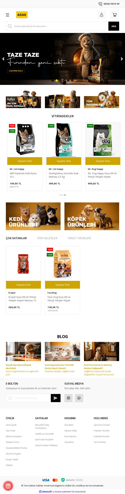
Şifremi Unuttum (14, 436)
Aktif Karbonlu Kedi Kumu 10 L (100, 175)
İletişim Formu (12, 442)
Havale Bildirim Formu (16, 447)
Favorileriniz (70, 436)
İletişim (9, 465)
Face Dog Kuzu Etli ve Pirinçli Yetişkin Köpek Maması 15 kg (59, 175)
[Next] (121, 59)
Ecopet (11, 292)
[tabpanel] (62, 59)
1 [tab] (52, 80)
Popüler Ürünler (102, 430)
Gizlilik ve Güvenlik (44, 433)
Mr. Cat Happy (94, 169)
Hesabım (68, 424)
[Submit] (56, 398)
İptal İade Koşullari (44, 439)
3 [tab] (60, 80)
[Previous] (3, 59)
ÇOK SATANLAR (16, 238)
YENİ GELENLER (47, 238)
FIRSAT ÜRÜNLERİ (79, 238)
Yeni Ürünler (100, 442)
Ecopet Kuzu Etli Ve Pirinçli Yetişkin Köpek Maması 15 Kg (22, 298)
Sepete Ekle (23, 161)
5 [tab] (68, 80)
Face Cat (12, 169)
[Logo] (22, 14)
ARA (113, 26)
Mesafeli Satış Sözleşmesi (42, 426)
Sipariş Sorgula (13, 453)
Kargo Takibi (12, 459)
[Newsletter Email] (33, 398)
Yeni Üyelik (11, 424)
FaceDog (52, 169)
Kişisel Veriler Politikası (46, 445)
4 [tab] (64, 80)
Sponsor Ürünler (102, 424)
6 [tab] (72, 80)
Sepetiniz (69, 442)
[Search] (62, 26)
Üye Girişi (10, 430)
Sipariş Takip (70, 430)
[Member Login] (101, 14)
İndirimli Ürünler (102, 436)
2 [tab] (56, 80)
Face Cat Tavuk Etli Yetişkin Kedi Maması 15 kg (22, 175)
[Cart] (114, 14)
